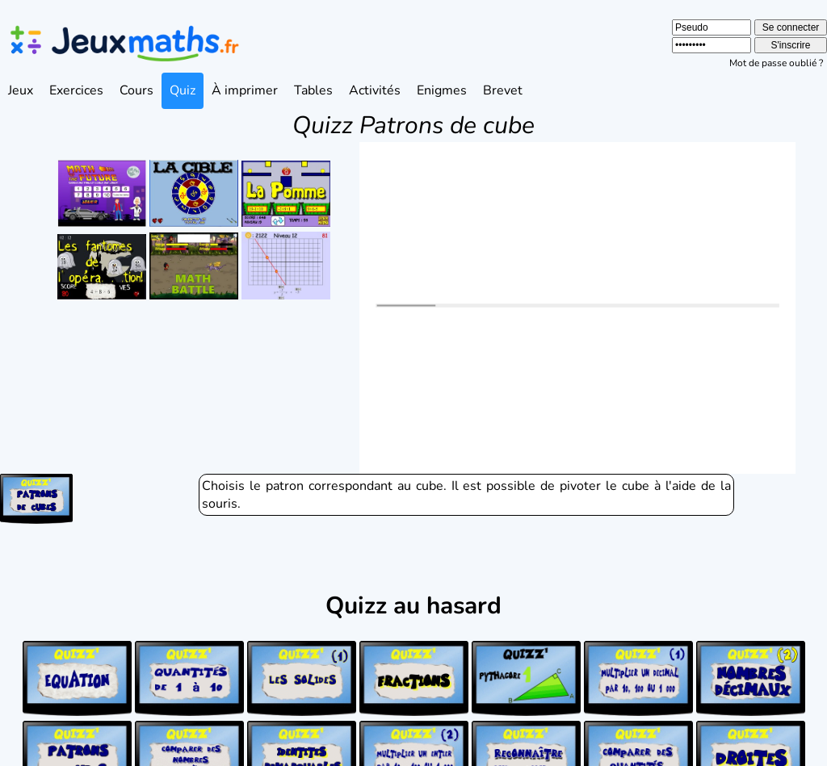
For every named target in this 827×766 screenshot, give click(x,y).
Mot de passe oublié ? (776, 63)
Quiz (182, 90)
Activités (375, 90)
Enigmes (442, 90)
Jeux (20, 90)
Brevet (503, 90)
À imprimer (245, 90)
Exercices (76, 90)
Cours (136, 90)
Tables (313, 90)
